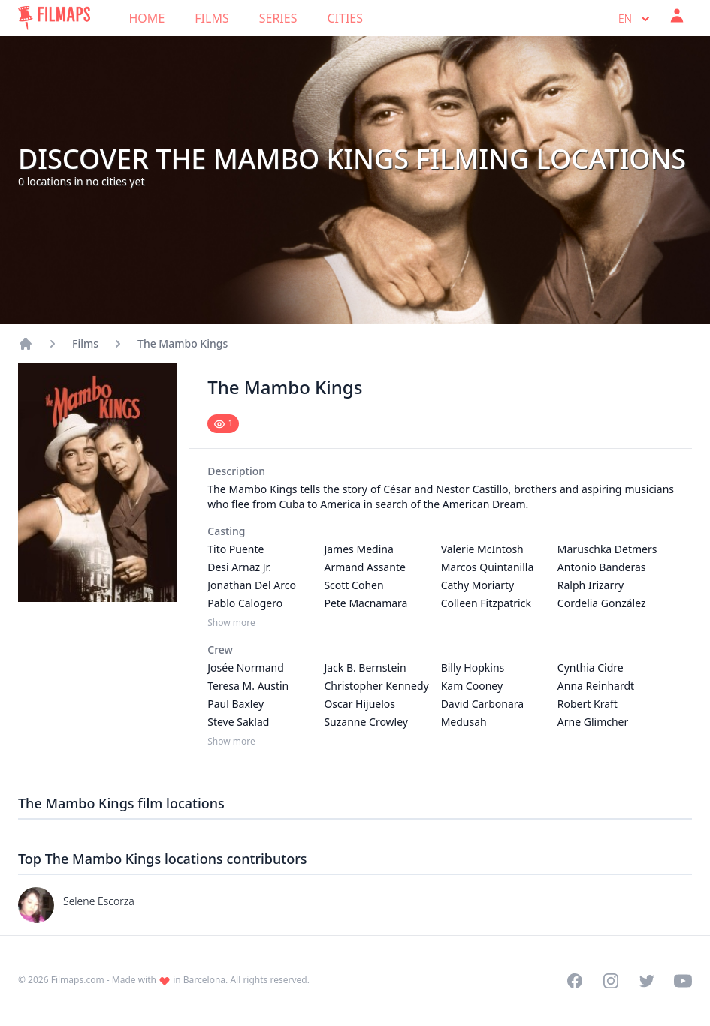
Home (147, 18)
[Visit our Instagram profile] (611, 981)
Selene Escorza (98, 901)
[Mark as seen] (223, 423)
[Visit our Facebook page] (575, 981)
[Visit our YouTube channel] (683, 981)
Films (211, 18)
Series (278, 18)
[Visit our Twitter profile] (647, 981)
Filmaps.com (77, 979)
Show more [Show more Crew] (231, 742)
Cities (345, 18)
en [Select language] (635, 18)
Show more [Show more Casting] (231, 623)
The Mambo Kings (182, 343)
